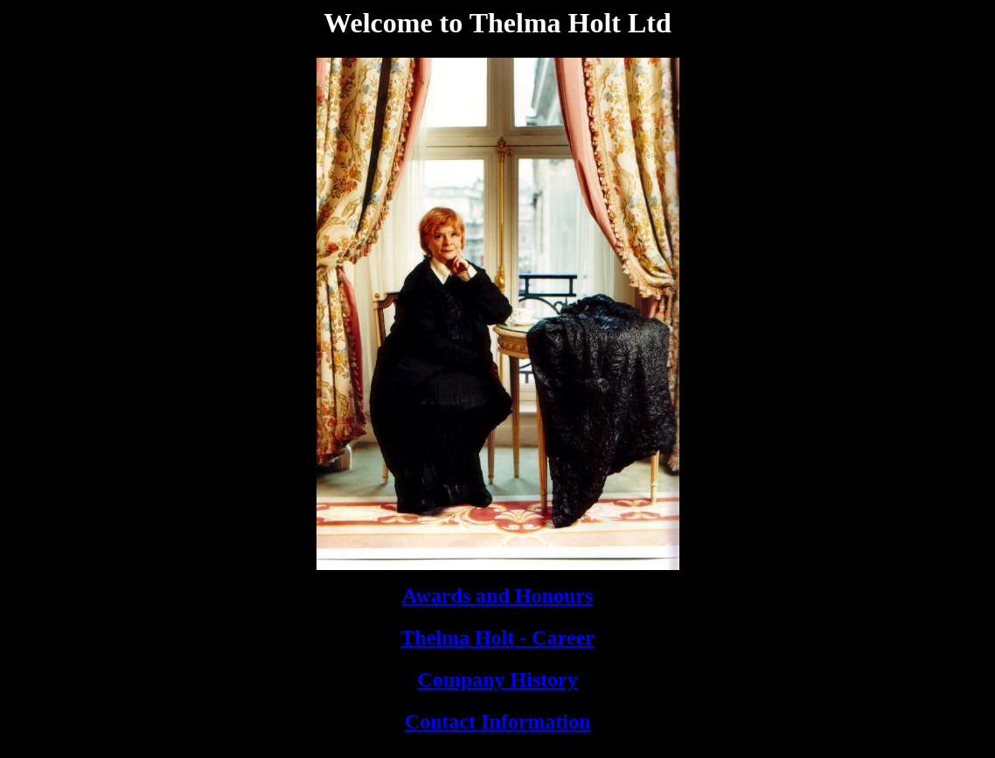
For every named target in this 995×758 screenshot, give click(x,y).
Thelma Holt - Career (497, 637)
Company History (497, 679)
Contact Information (498, 721)
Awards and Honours (497, 595)
